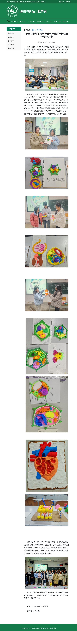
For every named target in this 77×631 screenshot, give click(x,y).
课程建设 (11, 45)
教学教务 (40, 30)
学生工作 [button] (48, 21)
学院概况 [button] (14, 21)
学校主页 (61, 2)
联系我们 (68, 2)
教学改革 (11, 41)
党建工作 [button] (22, 21)
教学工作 (11, 34)
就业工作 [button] (57, 21)
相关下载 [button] (65, 21)
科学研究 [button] (40, 21)
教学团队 (11, 48)
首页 (33, 30)
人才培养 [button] (31, 21)
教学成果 (11, 37)
